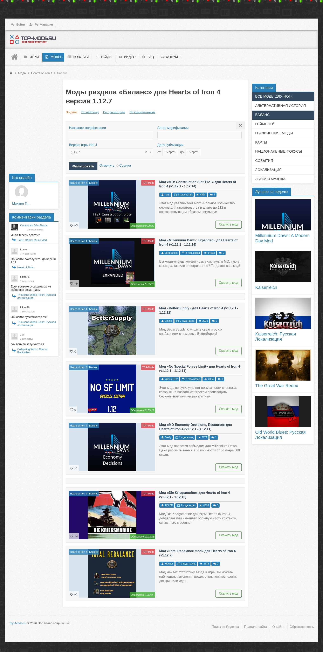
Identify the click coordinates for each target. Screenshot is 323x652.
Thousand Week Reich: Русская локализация (36, 296)
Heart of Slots (25, 267)
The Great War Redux (276, 385)
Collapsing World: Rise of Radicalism (32, 351)
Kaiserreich (266, 287)
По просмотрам (114, 112)
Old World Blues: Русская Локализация (280, 435)
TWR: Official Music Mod (32, 240)
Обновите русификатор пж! (29, 317)
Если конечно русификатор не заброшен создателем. (31, 288)
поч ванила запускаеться (27, 344)
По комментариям (142, 112)
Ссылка (125, 165)
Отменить (107, 165)
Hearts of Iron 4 (78, 182)
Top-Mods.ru (17, 623)
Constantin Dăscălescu (34, 225)
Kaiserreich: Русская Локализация (275, 337)
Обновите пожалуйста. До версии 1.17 (33, 260)
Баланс (93, 182)
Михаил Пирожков (21, 203)
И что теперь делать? (25, 235)
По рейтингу (90, 112)
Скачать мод (228, 224)
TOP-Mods (148, 182)
